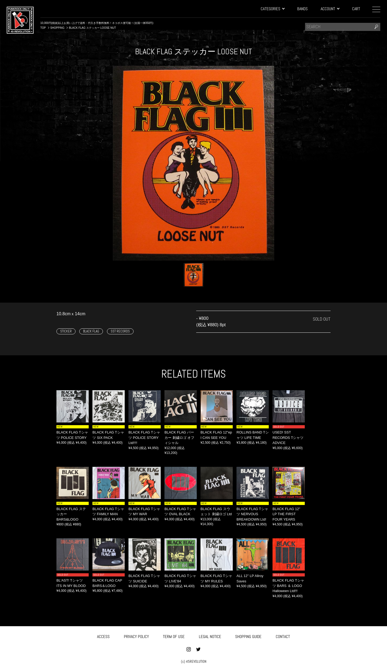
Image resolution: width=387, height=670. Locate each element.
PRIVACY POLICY (136, 636)
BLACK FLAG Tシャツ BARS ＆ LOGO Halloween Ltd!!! (288, 585)
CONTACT (283, 636)
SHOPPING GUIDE (248, 636)
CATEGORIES (272, 9)
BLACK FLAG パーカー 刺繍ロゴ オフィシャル (179, 437)
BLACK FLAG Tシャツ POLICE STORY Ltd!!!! (144, 437)
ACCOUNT (330, 9)
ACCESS (103, 636)
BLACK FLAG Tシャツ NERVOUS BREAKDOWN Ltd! (252, 514)
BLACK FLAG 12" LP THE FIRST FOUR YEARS (286, 514)
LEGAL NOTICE (210, 636)
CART (356, 9)
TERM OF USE (174, 636)
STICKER (66, 331)
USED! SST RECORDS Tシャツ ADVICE (288, 437)
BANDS (302, 9)
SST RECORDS (120, 331)
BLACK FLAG (91, 331)
